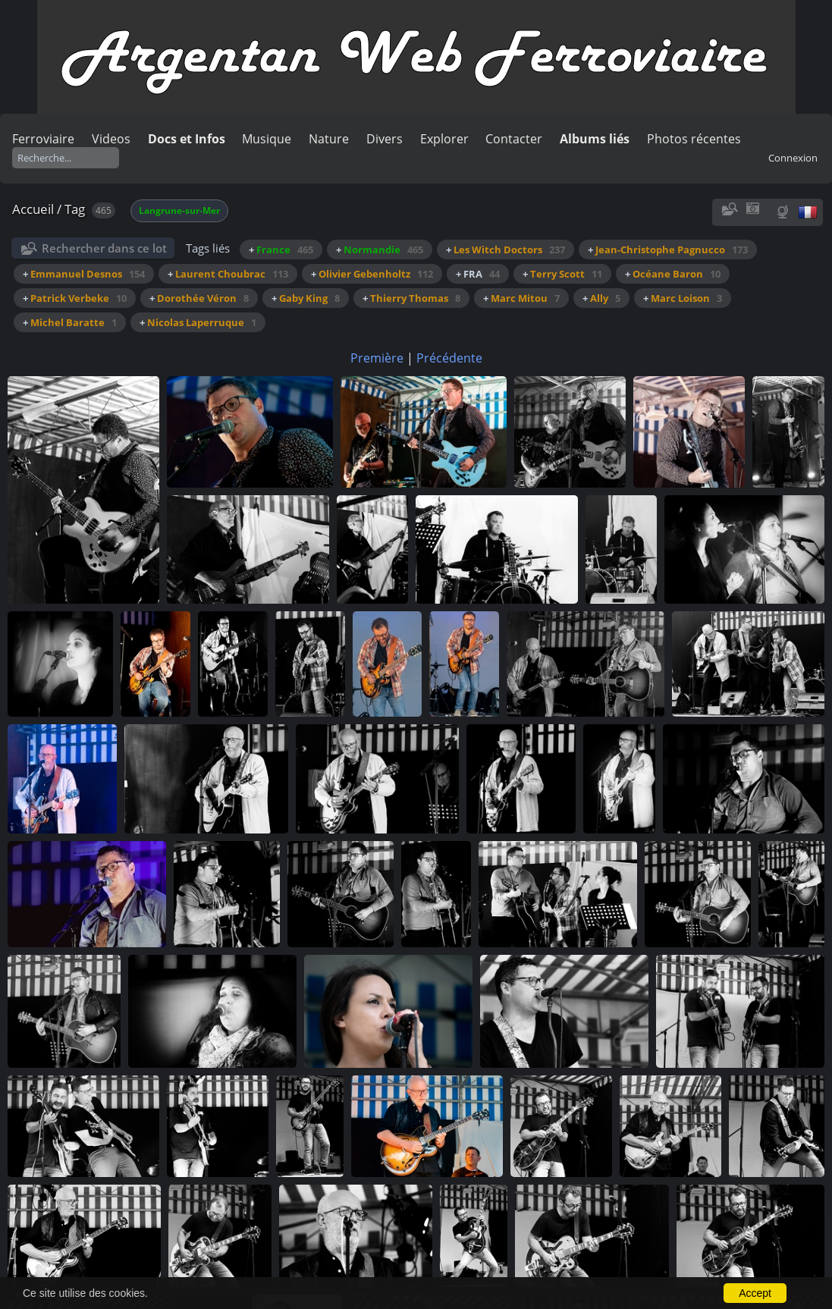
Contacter (513, 138)
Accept (755, 1293)
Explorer (444, 138)
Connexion (793, 158)
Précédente (449, 358)
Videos (111, 138)
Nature (329, 138)
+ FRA (478, 274)
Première (376, 358)
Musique (266, 138)
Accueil (33, 209)
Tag (74, 209)
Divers (384, 138)
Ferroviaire (43, 138)
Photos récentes (694, 138)
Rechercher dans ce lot (104, 248)
